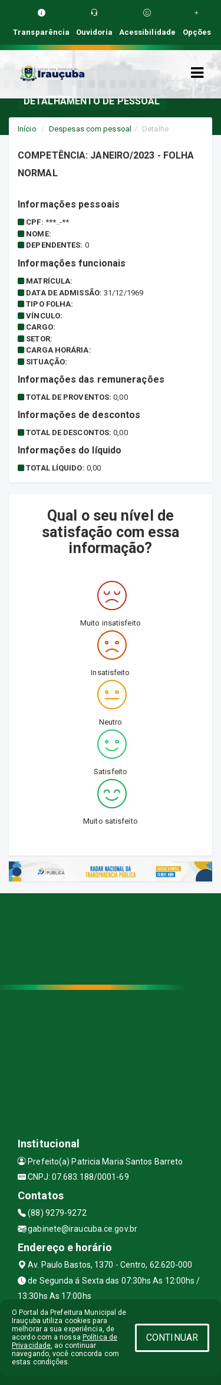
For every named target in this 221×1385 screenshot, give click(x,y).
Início (27, 128)
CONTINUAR (172, 1337)
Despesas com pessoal (90, 128)
